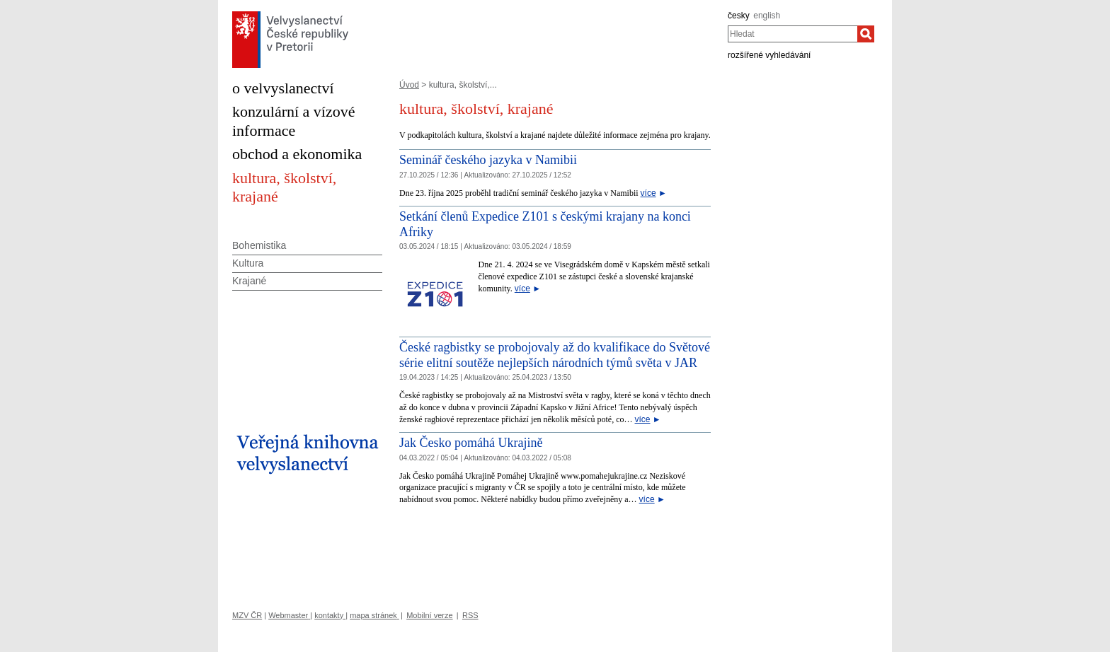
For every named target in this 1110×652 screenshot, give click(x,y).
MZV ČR (247, 615)
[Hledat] (865, 33)
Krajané (249, 280)
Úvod (409, 85)
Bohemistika (259, 245)
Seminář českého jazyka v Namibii (488, 160)
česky (739, 16)
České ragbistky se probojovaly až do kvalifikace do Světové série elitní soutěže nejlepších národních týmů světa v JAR (554, 355)
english (766, 16)
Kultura (247, 263)
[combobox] (792, 33)
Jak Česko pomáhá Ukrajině (470, 443)
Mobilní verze (429, 615)
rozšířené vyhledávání (769, 55)
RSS (470, 615)
